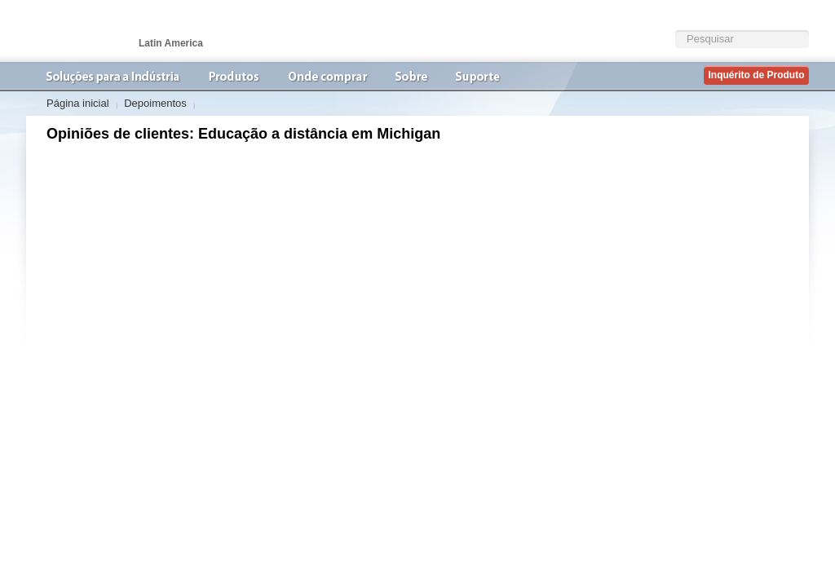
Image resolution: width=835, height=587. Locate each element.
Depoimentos (155, 103)
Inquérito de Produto (757, 75)
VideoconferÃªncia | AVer (107, 31)
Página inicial (77, 103)
